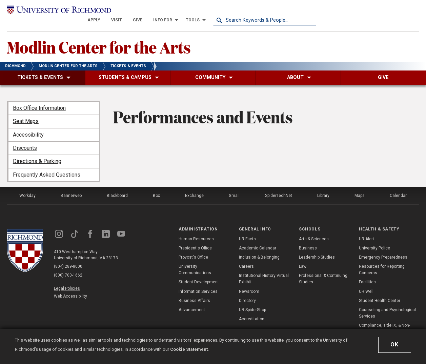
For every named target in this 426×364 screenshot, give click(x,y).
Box (156, 186)
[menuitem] (197, 11)
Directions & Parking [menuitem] (37, 152)
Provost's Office (193, 248)
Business (308, 239)
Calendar (398, 186)
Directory (247, 291)
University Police (374, 239)
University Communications (195, 260)
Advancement (192, 300)
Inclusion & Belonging (259, 248)
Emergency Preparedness (383, 248)
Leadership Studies (317, 248)
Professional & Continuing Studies (323, 269)
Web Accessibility (70, 287)
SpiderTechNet (278, 186)
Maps (359, 186)
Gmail (234, 186)
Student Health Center (379, 291)
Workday (27, 186)
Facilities (367, 272)
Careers (246, 257)
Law (302, 257)
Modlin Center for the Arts (99, 37)
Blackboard (117, 186)
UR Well (366, 282)
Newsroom (249, 282)
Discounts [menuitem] (25, 139)
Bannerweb (71, 186)
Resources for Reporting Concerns (382, 260)
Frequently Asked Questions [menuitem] (46, 165)
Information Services (198, 282)
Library (323, 186)
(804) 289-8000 (68, 257)
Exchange (194, 186)
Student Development (199, 272)
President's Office (195, 239)
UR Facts (247, 229)
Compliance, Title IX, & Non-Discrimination (384, 319)
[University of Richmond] (58, 11)
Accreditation (251, 309)
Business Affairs (194, 291)
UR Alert (366, 229)
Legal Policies (67, 279)
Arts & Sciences (314, 229)
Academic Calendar (257, 239)
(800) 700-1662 (68, 266)
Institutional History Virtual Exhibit (264, 269)
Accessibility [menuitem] (28, 125)
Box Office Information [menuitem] (39, 99)
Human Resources (196, 229)
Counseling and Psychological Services (387, 303)
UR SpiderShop (252, 300)
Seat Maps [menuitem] (26, 112)
